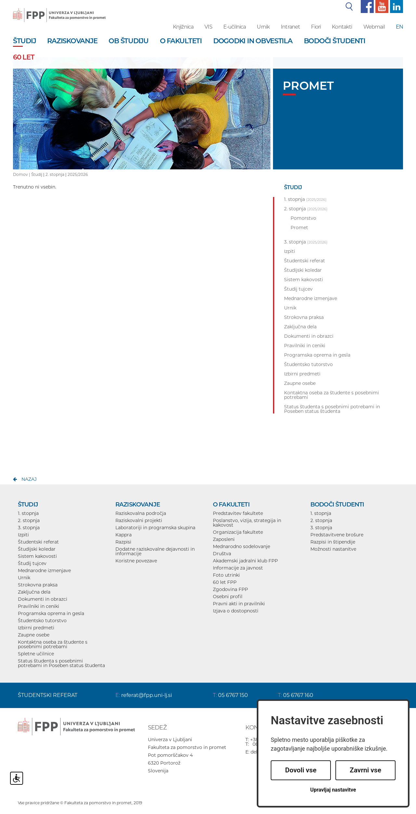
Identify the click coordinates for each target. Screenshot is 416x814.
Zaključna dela (34, 592)
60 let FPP (225, 582)
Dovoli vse (300, 770)
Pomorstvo (303, 218)
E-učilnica (234, 27)
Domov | (22, 174)
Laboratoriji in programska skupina (155, 528)
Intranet (290, 27)
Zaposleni (224, 539)
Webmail (374, 27)
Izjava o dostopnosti (235, 611)
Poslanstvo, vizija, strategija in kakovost (247, 523)
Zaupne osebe (33, 635)
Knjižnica (183, 27)
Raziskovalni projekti (138, 520)
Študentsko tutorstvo (42, 621)
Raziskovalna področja (140, 513)
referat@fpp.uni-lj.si (146, 695)
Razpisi (123, 542)
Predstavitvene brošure (336, 535)
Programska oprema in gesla (51, 613)
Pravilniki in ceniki (38, 606)
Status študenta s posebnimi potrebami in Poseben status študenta (61, 663)
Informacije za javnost (238, 568)
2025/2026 (78, 174)
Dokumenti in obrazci (42, 599)
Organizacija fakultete (238, 532)
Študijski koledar (37, 549)
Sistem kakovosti (37, 556)
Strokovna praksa (38, 585)
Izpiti (23, 535)
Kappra (123, 535)
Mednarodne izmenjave (44, 570)
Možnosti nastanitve (333, 549)
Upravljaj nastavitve (333, 790)
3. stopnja (29, 528)
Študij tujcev (32, 563)
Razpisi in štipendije (332, 542)
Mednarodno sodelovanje (241, 546)
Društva (222, 554)
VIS (208, 27)
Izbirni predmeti (36, 628)
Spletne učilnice (36, 654)
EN (399, 27)
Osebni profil (227, 596)
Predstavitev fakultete (238, 513)
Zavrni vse (365, 770)
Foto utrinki (226, 575)
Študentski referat (38, 542)
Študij (36, 174)
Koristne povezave (136, 561)
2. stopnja (55, 174)
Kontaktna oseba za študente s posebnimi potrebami (52, 644)
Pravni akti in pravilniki (239, 604)
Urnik (263, 27)
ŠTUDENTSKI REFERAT (47, 695)
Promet (299, 227)
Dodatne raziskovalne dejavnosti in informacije (155, 551)
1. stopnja (28, 513)
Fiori (316, 27)
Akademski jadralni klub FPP (245, 561)
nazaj (29, 479)
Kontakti (342, 27)
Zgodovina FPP (230, 589)
